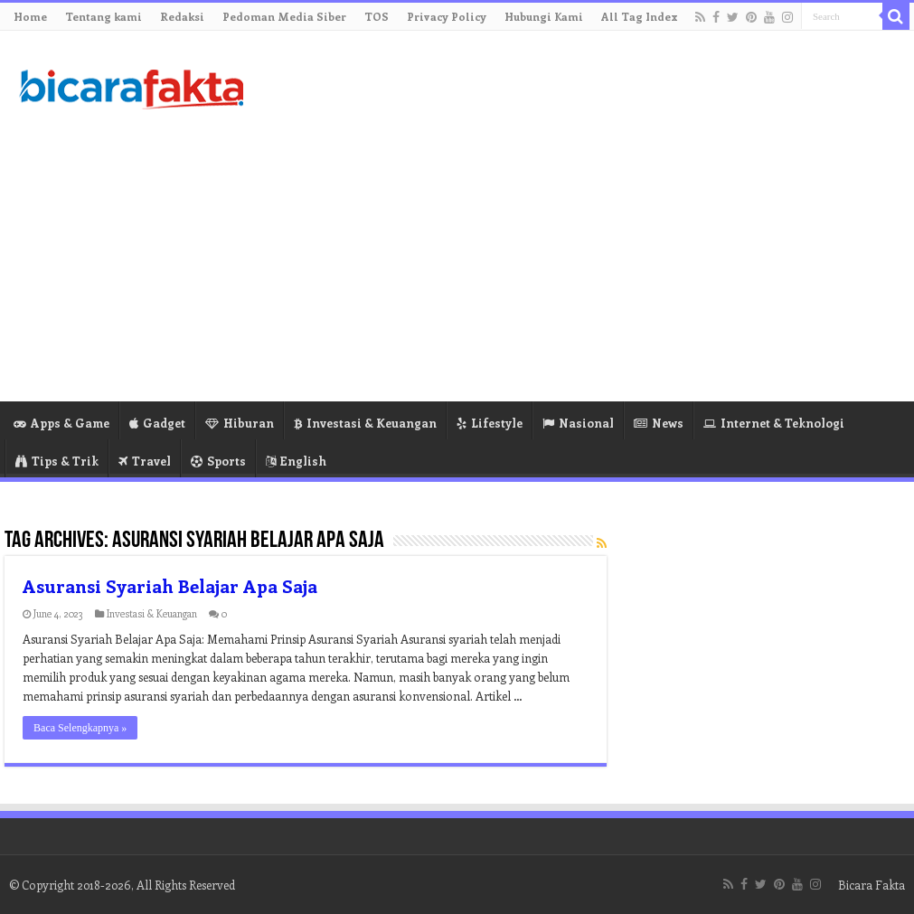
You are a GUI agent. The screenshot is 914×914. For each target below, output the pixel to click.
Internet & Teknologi (773, 422)
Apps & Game (61, 422)
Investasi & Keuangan (365, 422)
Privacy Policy (446, 16)
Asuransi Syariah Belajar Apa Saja (170, 585)
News (658, 422)
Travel (144, 460)
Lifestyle (490, 422)
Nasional (578, 422)
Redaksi (182, 16)
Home (30, 16)
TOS (376, 16)
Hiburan (239, 422)
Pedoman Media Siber (284, 16)
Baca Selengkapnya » (80, 727)
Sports (218, 460)
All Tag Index (639, 16)
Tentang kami (103, 16)
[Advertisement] (567, 256)
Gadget (157, 422)
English (296, 460)
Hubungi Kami (543, 16)
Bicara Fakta (871, 884)
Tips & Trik (57, 460)
